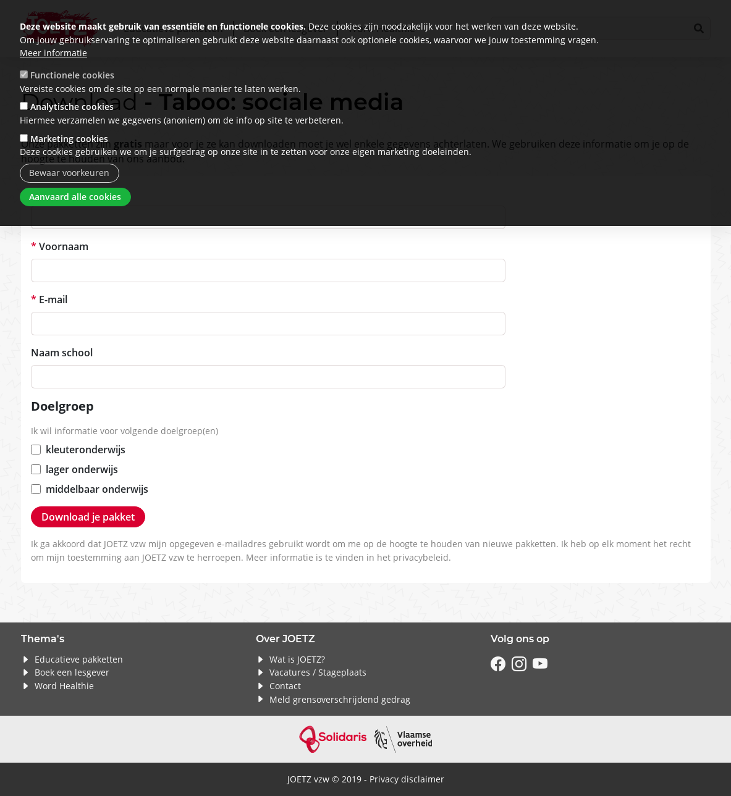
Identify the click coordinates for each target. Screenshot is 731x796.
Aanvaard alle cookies (75, 197)
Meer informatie (53, 53)
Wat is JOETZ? (297, 659)
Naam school (62, 352)
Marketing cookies (69, 139)
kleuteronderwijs (85, 449)
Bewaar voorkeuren (69, 172)
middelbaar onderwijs (97, 489)
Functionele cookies (72, 75)
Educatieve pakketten (79, 659)
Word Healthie (64, 686)
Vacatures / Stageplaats (317, 672)
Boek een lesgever (72, 672)
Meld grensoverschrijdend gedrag (339, 699)
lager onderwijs (82, 469)
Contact (285, 686)
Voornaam (63, 246)
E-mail (53, 299)
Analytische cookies (72, 106)
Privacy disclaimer (407, 779)
